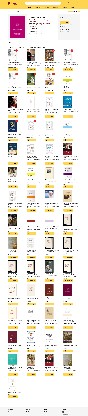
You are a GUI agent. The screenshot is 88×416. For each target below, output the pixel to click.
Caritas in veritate (12, 344)
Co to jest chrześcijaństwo (33, 109)
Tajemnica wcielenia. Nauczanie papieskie (31, 251)
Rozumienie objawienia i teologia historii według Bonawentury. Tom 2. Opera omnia (14, 297)
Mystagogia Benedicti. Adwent (52, 226)
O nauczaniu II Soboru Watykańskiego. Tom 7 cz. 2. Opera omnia (33, 274)
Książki (29, 7)
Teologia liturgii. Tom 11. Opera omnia (15, 321)
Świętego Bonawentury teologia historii (50, 321)
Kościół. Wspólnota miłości (14, 62)
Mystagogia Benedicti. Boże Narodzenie (33, 204)
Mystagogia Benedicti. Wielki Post (70, 180)
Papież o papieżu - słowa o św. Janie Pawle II (70, 204)
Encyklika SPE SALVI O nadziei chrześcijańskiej (15, 368)
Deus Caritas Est (67, 297)
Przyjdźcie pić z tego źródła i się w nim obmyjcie (33, 344)
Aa (67, 11)
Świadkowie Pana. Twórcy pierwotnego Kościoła (33, 157)
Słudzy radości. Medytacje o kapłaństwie (51, 110)
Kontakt (72, 7)
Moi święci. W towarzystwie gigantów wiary (51, 86)
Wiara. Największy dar (13, 86)
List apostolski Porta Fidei (14, 390)
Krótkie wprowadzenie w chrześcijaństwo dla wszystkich (34, 63)
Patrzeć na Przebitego (68, 344)
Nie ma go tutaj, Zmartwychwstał (30, 368)
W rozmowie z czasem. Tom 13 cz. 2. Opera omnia (52, 251)
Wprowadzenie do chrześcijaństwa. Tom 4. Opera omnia (15, 274)
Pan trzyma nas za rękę (32, 86)
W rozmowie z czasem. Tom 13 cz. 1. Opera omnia (70, 251)
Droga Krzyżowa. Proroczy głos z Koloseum (52, 63)
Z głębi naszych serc (49, 179)
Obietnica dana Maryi (13, 133)
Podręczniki (55, 7)
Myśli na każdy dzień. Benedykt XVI (15, 110)
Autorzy (10, 414)
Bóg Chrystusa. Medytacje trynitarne (51, 133)
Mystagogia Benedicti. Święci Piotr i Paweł (70, 86)
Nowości (64, 7)
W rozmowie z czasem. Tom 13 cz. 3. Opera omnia (70, 227)
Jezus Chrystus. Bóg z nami (69, 62)
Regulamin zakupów (30, 411)
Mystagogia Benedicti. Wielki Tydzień (33, 227)
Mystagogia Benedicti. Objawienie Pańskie (32, 180)
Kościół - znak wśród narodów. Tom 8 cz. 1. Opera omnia (34, 297)
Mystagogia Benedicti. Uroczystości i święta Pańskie (70, 321)
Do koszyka (64, 22)
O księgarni (10, 411)
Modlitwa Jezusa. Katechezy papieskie (33, 133)
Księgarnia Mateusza (15, 6)
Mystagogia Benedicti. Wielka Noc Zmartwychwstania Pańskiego (52, 344)
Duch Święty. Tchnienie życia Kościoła (51, 157)
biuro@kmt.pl (66, 412)
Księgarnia (65, 415)
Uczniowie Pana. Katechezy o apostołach (15, 204)
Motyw (76, 11)
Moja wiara (10, 156)
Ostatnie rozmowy (49, 273)
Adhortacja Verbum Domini (69, 109)
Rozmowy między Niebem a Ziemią (51, 204)
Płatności (46, 414)
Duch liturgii (10, 226)
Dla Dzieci (47, 7)
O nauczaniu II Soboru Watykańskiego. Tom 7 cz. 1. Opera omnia (69, 274)
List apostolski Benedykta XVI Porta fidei (52, 297)
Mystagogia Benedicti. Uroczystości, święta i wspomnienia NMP (68, 133)
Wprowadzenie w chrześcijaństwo (12, 251)
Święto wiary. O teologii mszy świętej (70, 157)
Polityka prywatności (31, 414)
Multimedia (38, 7)
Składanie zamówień (49, 411)
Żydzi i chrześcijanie (12, 179)
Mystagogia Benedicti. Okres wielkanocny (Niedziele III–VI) (33, 321)
